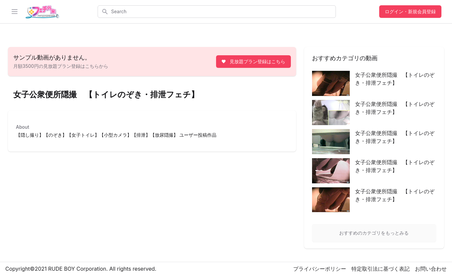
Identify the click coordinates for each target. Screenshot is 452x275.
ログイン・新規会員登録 (410, 11)
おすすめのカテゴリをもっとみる (374, 233)
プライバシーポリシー (319, 268)
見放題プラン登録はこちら (252, 61)
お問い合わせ (431, 268)
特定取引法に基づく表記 (380, 268)
